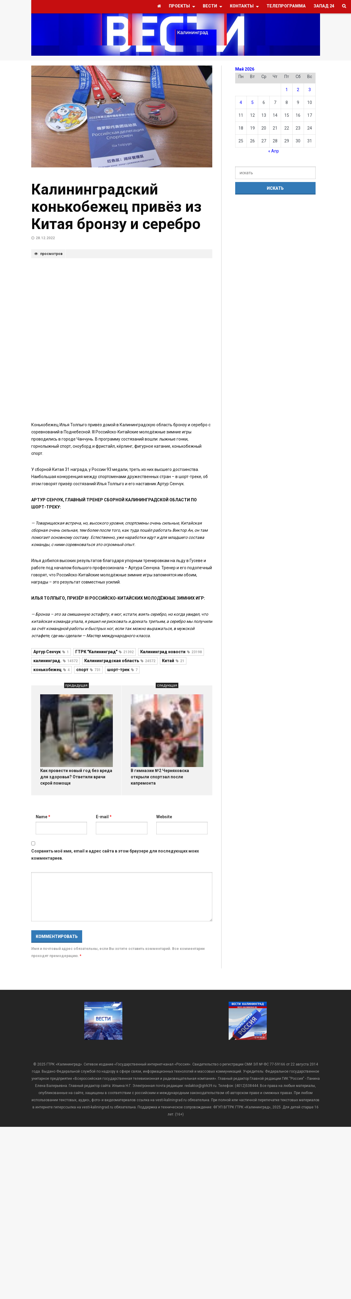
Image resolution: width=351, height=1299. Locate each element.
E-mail (104, 816)
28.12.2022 (45, 238)
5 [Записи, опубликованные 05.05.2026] (252, 102)
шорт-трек (122, 669)
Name (43, 816)
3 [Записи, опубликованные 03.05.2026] (309, 89)
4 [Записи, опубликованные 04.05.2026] (241, 102)
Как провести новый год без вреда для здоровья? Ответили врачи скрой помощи (76, 776)
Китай (173, 660)
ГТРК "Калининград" (104, 651)
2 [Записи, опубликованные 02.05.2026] (298, 89)
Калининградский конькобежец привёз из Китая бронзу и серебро (116, 207)
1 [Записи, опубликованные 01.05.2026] (287, 89)
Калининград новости (171, 651)
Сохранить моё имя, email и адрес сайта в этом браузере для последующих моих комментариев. (115, 855)
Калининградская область (119, 660)
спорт (88, 669)
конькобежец (51, 669)
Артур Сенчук (51, 651)
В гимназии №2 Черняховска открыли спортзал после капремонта (160, 776)
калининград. (55, 660)
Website (164, 816)
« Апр (273, 151)
